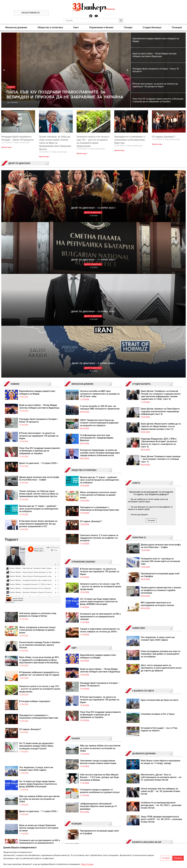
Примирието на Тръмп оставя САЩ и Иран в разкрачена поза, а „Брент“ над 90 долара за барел (100, 734)
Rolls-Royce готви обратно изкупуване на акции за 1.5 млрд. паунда (160, 606)
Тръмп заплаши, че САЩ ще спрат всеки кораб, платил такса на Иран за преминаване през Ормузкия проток (55, 142)
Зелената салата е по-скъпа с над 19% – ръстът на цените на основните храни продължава (39, 533)
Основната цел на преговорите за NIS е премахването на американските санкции (39, 687)
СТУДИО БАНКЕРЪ (141, 228)
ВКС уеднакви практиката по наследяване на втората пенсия (157, 448)
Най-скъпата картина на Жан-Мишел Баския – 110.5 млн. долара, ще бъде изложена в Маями (99, 622)
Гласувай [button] (151, 365)
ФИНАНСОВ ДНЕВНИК (82, 228)
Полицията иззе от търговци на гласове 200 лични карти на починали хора (160, 406)
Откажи (166, 858)
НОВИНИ (15, 228)
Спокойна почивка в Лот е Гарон (158, 558)
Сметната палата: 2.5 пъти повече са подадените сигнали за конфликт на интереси (99, 382)
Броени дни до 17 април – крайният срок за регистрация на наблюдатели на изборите (38, 353)
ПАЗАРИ (75, 583)
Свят (76, 27)
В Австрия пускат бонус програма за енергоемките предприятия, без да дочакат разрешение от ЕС (38, 368)
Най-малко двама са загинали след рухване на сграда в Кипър (37, 459)
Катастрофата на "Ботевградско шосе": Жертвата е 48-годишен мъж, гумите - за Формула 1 (159, 713)
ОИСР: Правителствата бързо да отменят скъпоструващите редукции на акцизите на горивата (99, 267)
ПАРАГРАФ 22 (139, 382)
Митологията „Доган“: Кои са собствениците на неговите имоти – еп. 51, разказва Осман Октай (161, 622)
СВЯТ (74, 492)
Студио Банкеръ (152, 27)
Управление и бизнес (101, 27)
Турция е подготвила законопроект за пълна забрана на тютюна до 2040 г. (100, 474)
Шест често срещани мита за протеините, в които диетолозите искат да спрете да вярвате (161, 512)
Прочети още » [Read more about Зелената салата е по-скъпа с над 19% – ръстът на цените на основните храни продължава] (82, 153)
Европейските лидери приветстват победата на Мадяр (37, 236)
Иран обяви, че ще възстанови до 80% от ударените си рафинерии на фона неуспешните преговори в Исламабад (39, 504)
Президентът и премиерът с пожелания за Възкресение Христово (129, 139)
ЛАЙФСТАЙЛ (138, 472)
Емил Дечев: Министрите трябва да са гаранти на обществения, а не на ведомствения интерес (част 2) (161, 271)
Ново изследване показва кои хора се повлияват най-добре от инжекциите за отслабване (160, 498)
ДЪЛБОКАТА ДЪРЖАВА (144, 598)
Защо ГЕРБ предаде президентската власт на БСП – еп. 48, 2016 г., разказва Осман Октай (161, 664)
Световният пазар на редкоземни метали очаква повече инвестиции (98, 606)
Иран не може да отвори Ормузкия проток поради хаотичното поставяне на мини (38, 672)
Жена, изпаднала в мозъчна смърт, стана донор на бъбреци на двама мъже (37, 474)
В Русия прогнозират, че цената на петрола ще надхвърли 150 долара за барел (38, 280)
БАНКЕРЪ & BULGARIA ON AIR (146, 686)
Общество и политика (50, 27)
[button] (4, 70)
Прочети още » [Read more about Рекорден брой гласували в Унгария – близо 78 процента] (6, 147)
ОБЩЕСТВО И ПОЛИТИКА (83, 314)
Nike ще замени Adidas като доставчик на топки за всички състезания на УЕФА (39, 643)
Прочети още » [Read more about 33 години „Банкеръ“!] (157, 144)
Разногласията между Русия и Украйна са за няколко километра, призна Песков (39, 489)
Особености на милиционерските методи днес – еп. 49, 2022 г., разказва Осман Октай (161, 650)
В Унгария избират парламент (34, 545)
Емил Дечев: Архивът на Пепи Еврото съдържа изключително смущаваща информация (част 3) (160, 256)
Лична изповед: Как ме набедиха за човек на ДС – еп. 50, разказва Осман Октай (160, 636)
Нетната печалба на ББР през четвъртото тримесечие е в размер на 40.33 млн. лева (100, 238)
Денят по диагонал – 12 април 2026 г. (38, 307)
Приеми (178, 858)
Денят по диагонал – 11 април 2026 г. (38, 655)
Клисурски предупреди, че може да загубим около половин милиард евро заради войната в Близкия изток (100, 297)
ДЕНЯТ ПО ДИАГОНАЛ (19, 163)
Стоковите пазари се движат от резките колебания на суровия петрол (100, 635)
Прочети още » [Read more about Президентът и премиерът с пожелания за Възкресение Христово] (119, 150)
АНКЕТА (136, 327)
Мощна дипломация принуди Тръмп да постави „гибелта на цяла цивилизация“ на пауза (100, 706)
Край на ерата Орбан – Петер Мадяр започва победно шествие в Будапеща (39, 250)
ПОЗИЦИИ (76, 668)
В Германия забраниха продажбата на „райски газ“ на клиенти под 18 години (39, 518)
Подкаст (11, 384)
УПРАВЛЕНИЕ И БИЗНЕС (83, 406)
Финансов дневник (16, 27)
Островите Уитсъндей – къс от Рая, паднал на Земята (159, 573)
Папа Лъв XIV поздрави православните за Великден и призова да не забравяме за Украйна (39, 295)
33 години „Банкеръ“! (163, 136)
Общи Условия (87, 864)
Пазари (128, 27)
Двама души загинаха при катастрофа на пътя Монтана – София (39, 322)
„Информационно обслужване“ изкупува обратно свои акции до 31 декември (98, 651)
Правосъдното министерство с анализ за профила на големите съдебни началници (161, 435)
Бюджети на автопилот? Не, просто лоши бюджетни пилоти (98, 718)
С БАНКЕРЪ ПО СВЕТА (143, 535)
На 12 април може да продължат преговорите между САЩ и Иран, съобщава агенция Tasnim (36, 590)
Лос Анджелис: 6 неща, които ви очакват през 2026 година (36, 613)
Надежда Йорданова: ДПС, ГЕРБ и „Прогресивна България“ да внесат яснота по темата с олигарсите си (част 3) (159, 287)
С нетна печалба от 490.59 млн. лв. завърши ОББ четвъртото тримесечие (100, 251)
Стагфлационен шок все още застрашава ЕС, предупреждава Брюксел (96, 282)
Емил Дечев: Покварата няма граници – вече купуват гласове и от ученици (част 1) (160, 303)
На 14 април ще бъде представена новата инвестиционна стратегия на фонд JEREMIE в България (38, 628)
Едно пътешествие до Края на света (159, 544)
